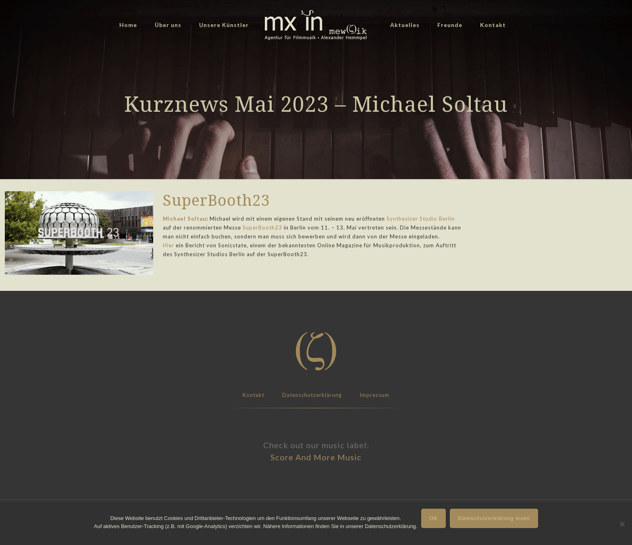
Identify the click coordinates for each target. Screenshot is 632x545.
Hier (168, 245)
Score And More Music (316, 457)
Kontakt (253, 395)
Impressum (374, 395)
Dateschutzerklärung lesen (494, 518)
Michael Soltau (184, 218)
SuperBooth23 (262, 227)
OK (433, 518)
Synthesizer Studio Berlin (421, 218)
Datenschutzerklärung (312, 395)
